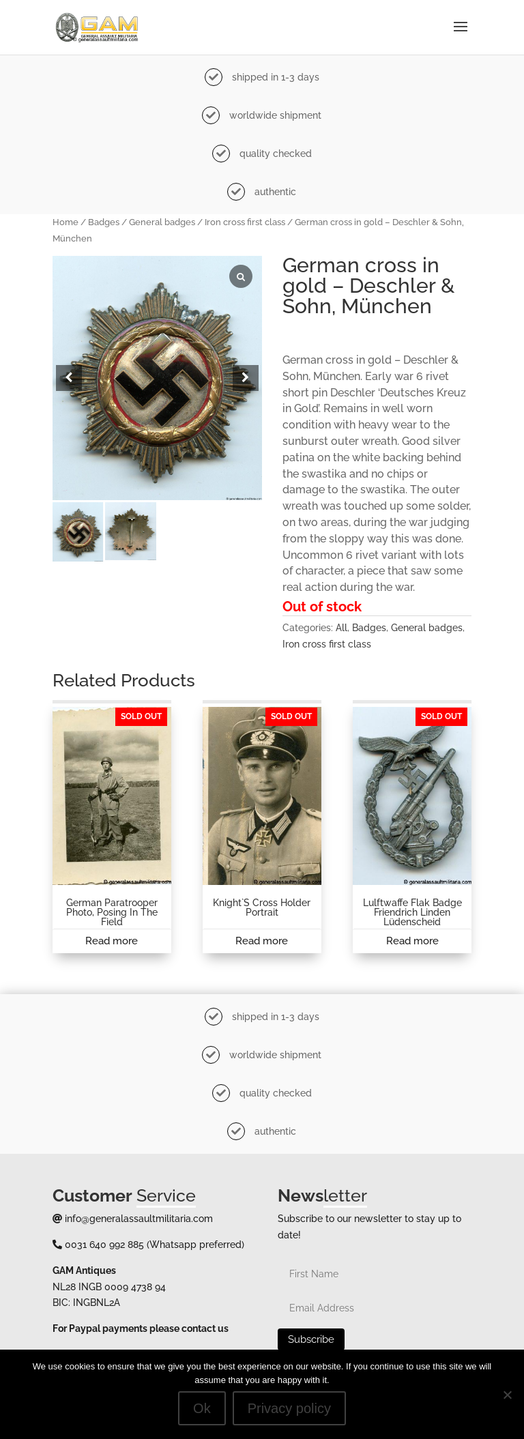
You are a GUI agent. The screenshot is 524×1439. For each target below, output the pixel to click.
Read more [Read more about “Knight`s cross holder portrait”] (261, 941)
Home (65, 222)
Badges (103, 222)
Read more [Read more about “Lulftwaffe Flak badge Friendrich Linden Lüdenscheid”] (412, 941)
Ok (202, 1408)
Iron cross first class (245, 222)
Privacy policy (289, 1408)
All (341, 627)
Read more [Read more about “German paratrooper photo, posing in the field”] (111, 941)
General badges (162, 222)
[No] (507, 1394)
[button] (246, 378)
